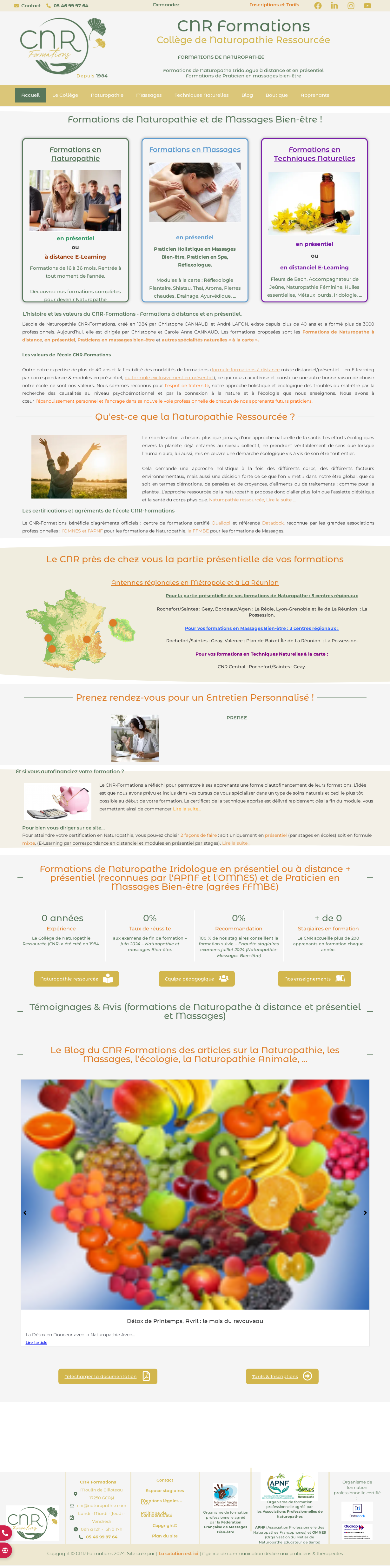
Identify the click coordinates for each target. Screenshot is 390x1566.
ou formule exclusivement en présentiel (169, 377)
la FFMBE (198, 531)
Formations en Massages (195, 149)
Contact (164, 1480)
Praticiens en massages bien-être (116, 340)
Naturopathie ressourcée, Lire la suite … (252, 500)
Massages (149, 95)
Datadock (273, 523)
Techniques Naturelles (202, 95)
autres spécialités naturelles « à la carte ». (210, 340)
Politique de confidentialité (156, 1514)
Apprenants (315, 95)
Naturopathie (107, 95)
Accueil (30, 95)
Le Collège (65, 95)
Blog (247, 95)
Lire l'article (36, 1342)
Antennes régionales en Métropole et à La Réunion (195, 582)
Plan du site (165, 1536)
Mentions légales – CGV (161, 1502)
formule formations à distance (246, 370)
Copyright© (165, 1526)
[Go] (86, 639)
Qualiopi (221, 523)
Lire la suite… (236, 843)
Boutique (277, 95)
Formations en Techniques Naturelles (314, 154)
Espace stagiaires (165, 1490)
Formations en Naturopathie (75, 154)
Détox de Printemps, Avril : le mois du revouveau (195, 1321)
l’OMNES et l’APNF (82, 531)
